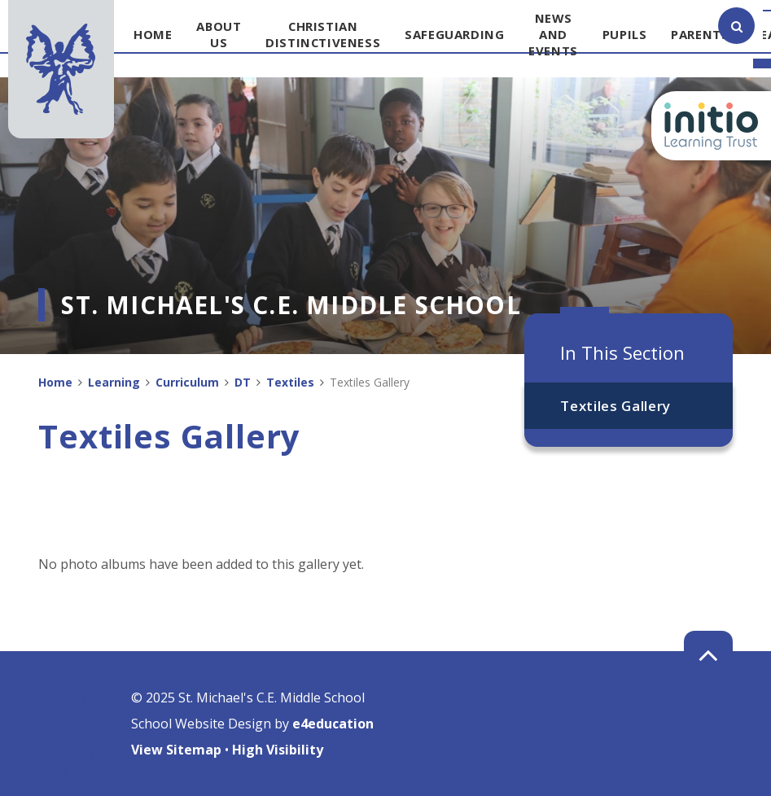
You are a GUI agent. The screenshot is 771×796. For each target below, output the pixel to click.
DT (242, 382)
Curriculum (187, 382)
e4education (333, 724)
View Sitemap (176, 750)
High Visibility (277, 750)
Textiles (290, 382)
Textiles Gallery (615, 405)
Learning (114, 382)
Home (55, 382)
